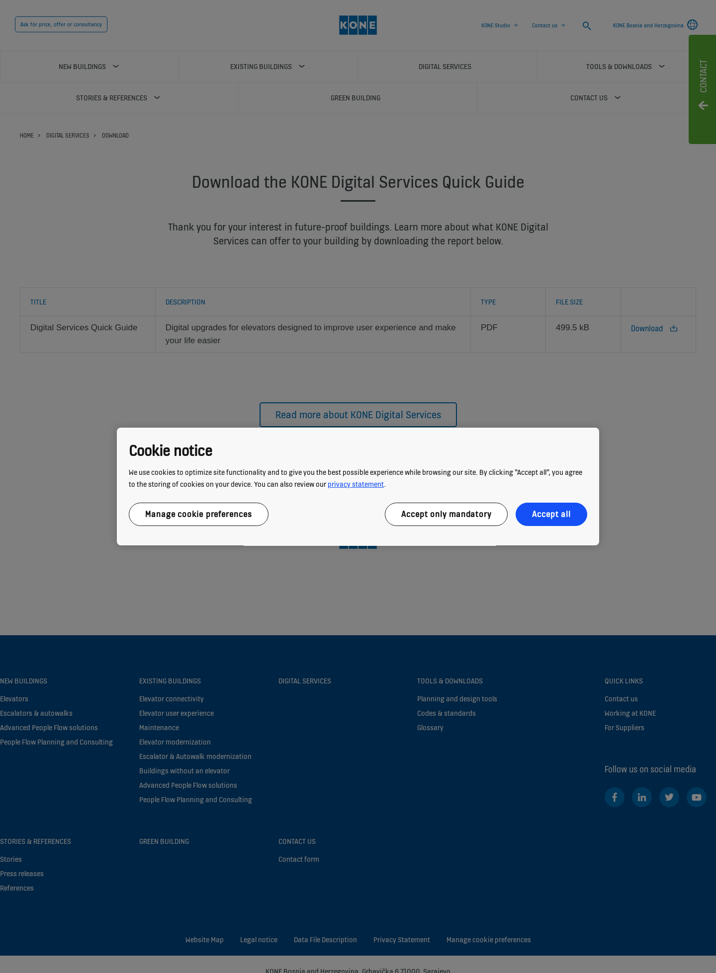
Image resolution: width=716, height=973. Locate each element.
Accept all (551, 514)
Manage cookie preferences (198, 514)
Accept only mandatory (446, 514)
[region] (358, 487)
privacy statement (356, 484)
